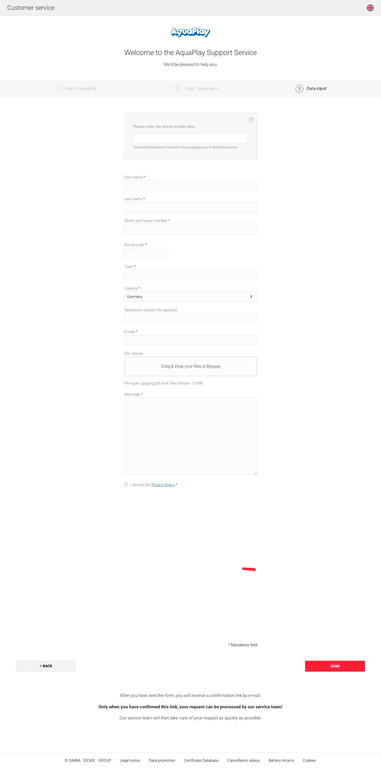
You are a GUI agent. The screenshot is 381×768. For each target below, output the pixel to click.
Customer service (30, 7)
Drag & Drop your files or (190, 366)
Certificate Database (201, 760)
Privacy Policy (163, 484)
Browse (213, 366)
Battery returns (281, 760)
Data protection (162, 760)
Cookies (309, 760)
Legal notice (130, 760)
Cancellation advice (243, 760)
